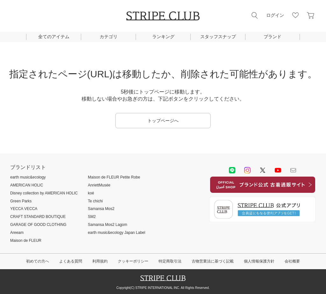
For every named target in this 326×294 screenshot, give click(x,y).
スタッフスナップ (218, 36)
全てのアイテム (53, 36)
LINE (232, 170)
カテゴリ (108, 36)
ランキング (163, 36)
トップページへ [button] (163, 120)
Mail (293, 170)
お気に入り (295, 15)
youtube (278, 170)
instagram (247, 170)
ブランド (272, 36)
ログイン (275, 15)
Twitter (262, 170)
